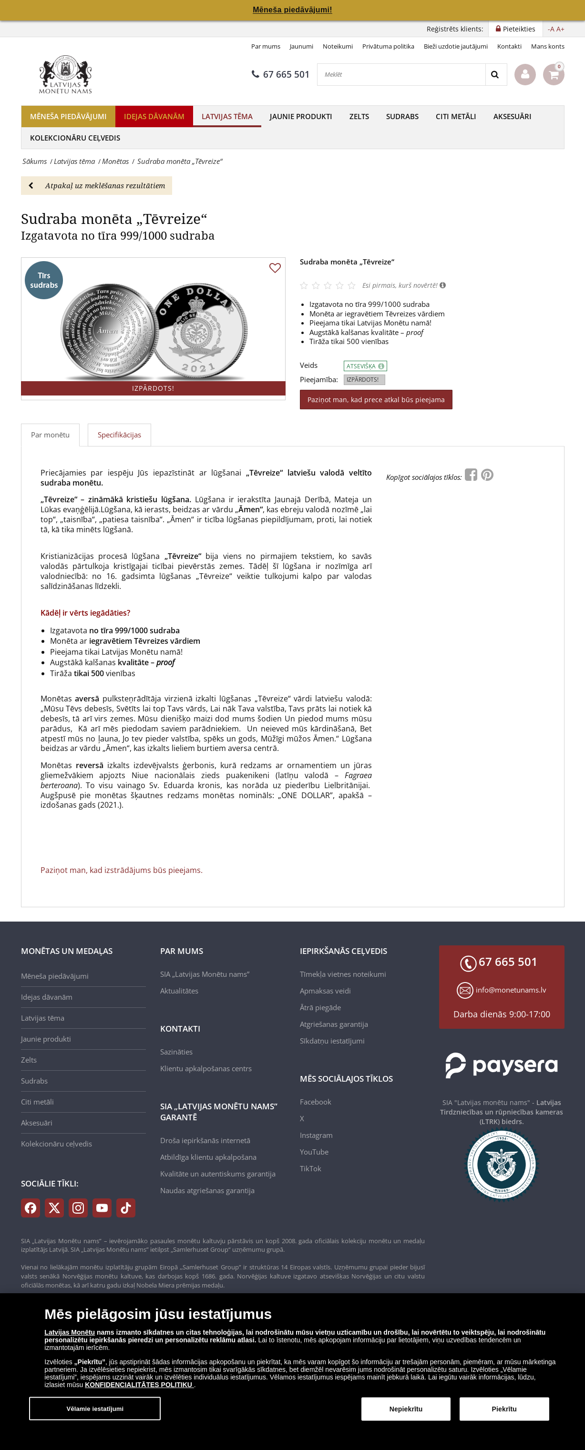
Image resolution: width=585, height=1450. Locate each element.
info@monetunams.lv (511, 989)
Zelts (359, 116)
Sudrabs (402, 116)
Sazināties (176, 1051)
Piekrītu (504, 1413)
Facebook (315, 1101)
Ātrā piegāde (320, 1007)
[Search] (496, 74)
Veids (309, 365)
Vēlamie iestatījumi (95, 1412)
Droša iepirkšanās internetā (205, 1140)
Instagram (316, 1135)
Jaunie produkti (301, 116)
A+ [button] (560, 28)
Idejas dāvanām (154, 116)
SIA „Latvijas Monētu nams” (204, 974)
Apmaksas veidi (325, 990)
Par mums (265, 46)
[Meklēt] (401, 74)
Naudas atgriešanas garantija (207, 1190)
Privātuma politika (388, 46)
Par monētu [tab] (50, 434)
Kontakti (509, 46)
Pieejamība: (319, 379)
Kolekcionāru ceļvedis (75, 137)
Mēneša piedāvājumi (68, 116)
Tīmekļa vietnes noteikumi (343, 974)
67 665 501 (281, 74)
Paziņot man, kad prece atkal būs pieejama (376, 399)
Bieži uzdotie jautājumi (456, 46)
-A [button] (551, 28)
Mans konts (547, 46)
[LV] (68, 74)
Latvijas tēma (227, 116)
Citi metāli (456, 116)
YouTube (314, 1151)
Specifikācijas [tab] (119, 434)
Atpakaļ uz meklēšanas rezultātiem (96, 185)
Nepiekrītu (406, 1413)
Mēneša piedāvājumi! (292, 10)
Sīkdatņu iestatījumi (332, 1040)
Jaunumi (301, 46)
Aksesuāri (512, 116)
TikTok (310, 1168)
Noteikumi (338, 46)
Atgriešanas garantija (334, 1024)
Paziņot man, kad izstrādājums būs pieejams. (122, 870)
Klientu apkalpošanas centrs (206, 1068)
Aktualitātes (179, 990)
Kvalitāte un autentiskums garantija (218, 1173)
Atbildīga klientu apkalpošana (208, 1157)
